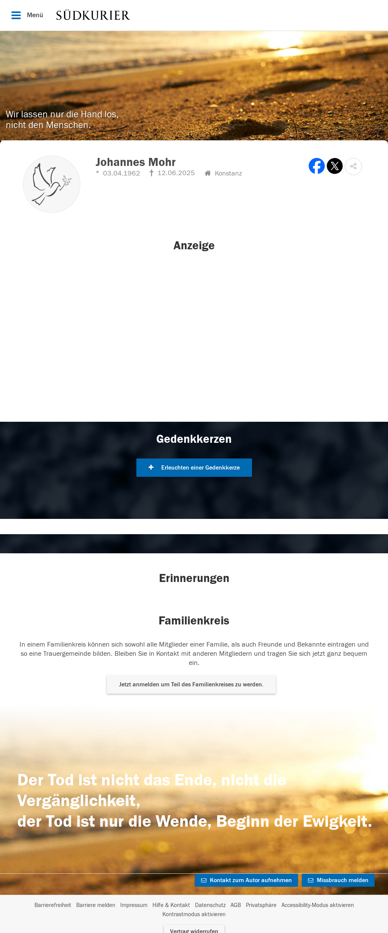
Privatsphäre (261, 905)
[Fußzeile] (194, 910)
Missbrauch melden (338, 880)
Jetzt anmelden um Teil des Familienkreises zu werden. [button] (191, 684)
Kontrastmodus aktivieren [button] (194, 914)
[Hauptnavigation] (194, 15)
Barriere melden (95, 905)
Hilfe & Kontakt (171, 905)
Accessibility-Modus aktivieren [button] (318, 905)
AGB (236, 905)
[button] (353, 166)
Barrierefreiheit (52, 905)
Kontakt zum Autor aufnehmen (246, 880)
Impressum (133, 905)
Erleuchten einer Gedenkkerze (194, 467)
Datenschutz (210, 905)
